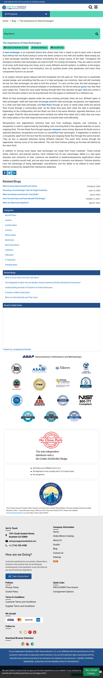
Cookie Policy (11, 591)
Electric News (10, 235)
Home (56, 532)
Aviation (8, 220)
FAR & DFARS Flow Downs (65, 587)
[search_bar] (91, 7)
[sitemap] (55, 561)
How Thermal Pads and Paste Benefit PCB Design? (24, 198)
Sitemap (58, 557)
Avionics (8, 230)
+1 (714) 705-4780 (18, 545)
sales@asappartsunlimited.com (22, 541)
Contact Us (58, 553)
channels (56, 129)
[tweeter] (9, 172)
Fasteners (9, 250)
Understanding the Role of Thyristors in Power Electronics (29, 287)
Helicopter (9, 255)
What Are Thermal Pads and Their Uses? (21, 297)
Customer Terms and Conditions (20, 602)
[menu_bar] (96, 7)
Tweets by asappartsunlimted (17, 349)
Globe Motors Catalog (63, 536)
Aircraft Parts (58, 48)
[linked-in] (14, 172)
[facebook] (5, 172)
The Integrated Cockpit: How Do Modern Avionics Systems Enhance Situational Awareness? (43, 282)
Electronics (9, 240)
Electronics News (12, 245)
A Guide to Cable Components (17, 292)
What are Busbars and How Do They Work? (20, 194)
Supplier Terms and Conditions (20, 606)
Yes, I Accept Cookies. (91, 672)
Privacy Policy (12, 587)
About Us (57, 540)
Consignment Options (63, 591)
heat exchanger (12, 52)
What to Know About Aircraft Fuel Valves (20, 186)
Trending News (11, 265)
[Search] (98, 37)
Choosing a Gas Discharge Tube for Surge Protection (25, 190)
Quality (56, 544)
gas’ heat (82, 90)
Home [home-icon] (6, 21)
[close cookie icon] (100, 672)
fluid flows (46, 105)
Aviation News (11, 225)
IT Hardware (10, 260)
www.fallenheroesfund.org (16, 513)
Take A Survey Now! (18, 576)
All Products (26, 14)
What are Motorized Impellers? (16, 203)
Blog (14, 21)
